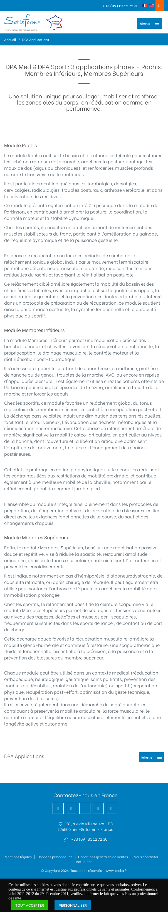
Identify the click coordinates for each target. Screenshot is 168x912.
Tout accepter (29, 905)
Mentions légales (18, 856)
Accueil (10, 39)
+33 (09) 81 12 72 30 (121, 5)
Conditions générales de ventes (103, 856)
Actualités (84, 861)
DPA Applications (35, 39)
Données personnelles (55, 856)
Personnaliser (73, 905)
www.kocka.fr (116, 870)
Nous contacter (146, 856)
